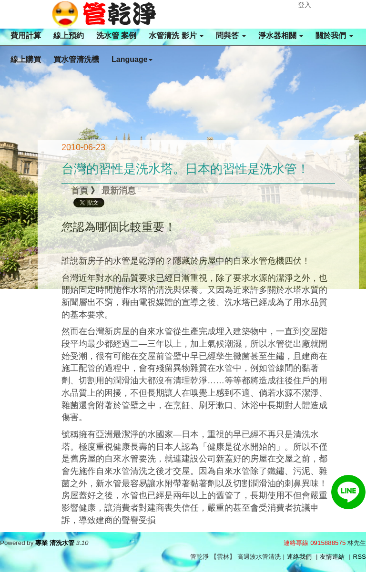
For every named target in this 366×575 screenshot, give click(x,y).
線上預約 (68, 35)
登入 (304, 5)
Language (132, 59)
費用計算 (25, 35)
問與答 (230, 35)
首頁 (79, 190)
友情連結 (332, 556)
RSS (359, 556)
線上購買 (25, 59)
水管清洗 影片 (176, 35)
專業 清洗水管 (54, 542)
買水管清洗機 (76, 59)
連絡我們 (299, 556)
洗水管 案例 (116, 35)
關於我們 (334, 35)
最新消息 (119, 190)
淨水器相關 (280, 35)
